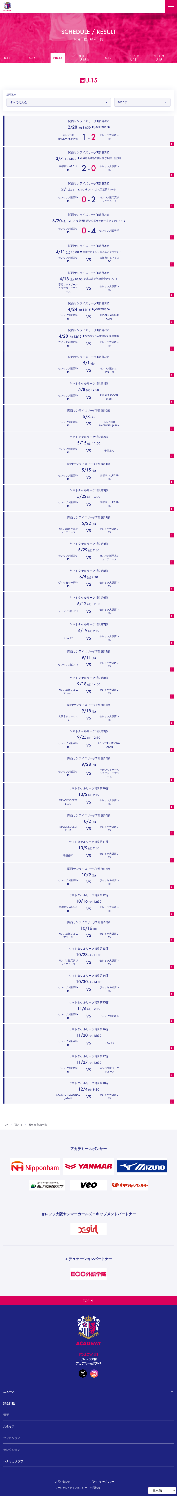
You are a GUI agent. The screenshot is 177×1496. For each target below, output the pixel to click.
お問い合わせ (62, 1481)
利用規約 (95, 1487)
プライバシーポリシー (102, 1481)
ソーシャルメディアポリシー (71, 1487)
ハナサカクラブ (13, 1461)
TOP (5, 1124)
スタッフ (9, 1426)
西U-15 (18, 1124)
